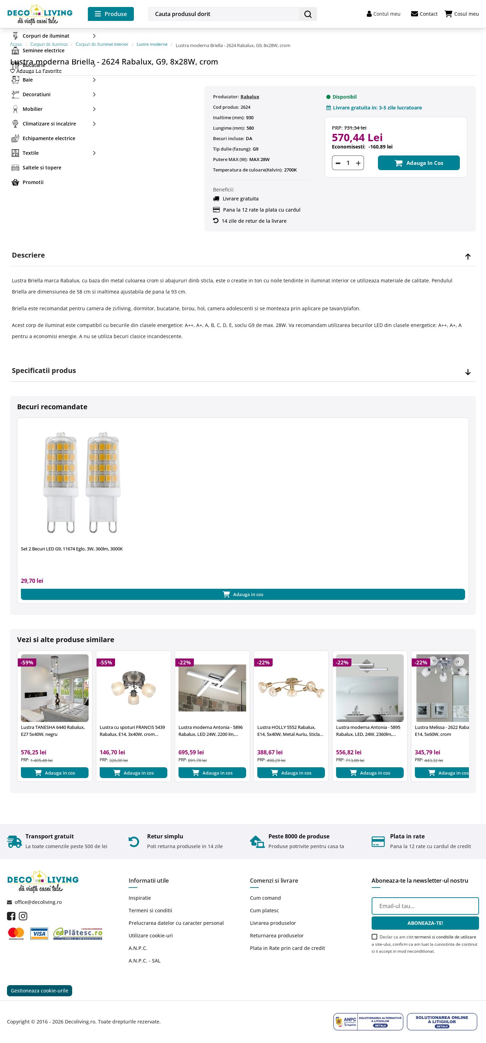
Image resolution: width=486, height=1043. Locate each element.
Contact (424, 13)
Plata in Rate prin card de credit (287, 946)
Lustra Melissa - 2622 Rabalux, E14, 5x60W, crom (446, 726)
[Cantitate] (348, 156)
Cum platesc (264, 908)
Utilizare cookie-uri (151, 933)
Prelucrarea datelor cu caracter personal (176, 921)
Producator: (226, 90)
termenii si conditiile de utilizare (445, 935)
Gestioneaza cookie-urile (39, 990)
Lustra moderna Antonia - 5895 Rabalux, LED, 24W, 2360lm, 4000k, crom (368, 726)
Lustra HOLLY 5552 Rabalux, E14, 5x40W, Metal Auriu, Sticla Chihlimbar (288, 726)
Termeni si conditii (150, 908)
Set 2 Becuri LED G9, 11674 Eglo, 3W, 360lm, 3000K (72, 542)
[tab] (243, 249)
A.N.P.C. (138, 946)
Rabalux (250, 90)
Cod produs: (226, 100)
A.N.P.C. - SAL (144, 959)
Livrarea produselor (273, 921)
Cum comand (265, 896)
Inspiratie (140, 896)
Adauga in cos (419, 156)
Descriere (28, 249)
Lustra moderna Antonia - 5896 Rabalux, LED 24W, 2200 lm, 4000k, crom (211, 726)
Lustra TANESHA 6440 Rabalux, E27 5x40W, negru (53, 726)
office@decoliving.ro (38, 900)
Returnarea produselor (277, 933)
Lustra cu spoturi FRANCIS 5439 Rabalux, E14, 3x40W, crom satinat (132, 726)
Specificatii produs (44, 364)
